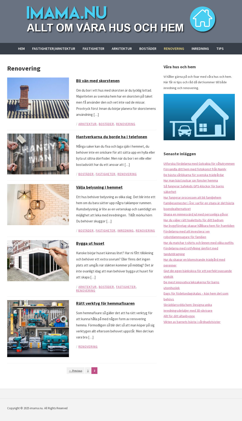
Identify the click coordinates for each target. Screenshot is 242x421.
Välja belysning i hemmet (99, 187)
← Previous (75, 370)
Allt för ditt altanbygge (179, 316)
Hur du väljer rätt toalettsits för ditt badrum (193, 220)
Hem (21, 48)
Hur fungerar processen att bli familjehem (192, 197)
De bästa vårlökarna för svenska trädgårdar (194, 175)
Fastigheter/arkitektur (53, 48)
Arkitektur (122, 48)
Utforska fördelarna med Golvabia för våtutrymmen (199, 163)
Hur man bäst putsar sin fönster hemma (191, 180)
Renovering (174, 48)
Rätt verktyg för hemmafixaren (105, 303)
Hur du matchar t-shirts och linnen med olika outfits (199, 243)
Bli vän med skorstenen (98, 80)
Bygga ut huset (90, 243)
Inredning (200, 48)
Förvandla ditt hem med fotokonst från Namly (195, 169)
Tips (220, 48)
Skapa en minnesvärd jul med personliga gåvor (196, 214)
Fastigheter (93, 48)
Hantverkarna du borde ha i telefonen (111, 136)
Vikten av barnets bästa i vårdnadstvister (192, 322)
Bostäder (147, 48)
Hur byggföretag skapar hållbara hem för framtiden (199, 226)
